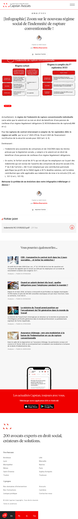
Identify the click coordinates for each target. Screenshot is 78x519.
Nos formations (9, 490)
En (11, 516)
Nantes (42, 465)
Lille (40, 458)
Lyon (5, 461)
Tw (34, 516)
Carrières (42, 490)
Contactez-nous (45, 493)
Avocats (42, 486)
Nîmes (5, 468)
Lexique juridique (10, 493)
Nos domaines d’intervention (15, 486)
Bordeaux (7, 458)
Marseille (42, 461)
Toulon (6, 475)
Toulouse (42, 475)
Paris (41, 468)
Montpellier (8, 465)
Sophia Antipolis (45, 472)
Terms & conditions (10, 504)
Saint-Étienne (8, 472)
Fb (19, 516)
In (27, 516)
